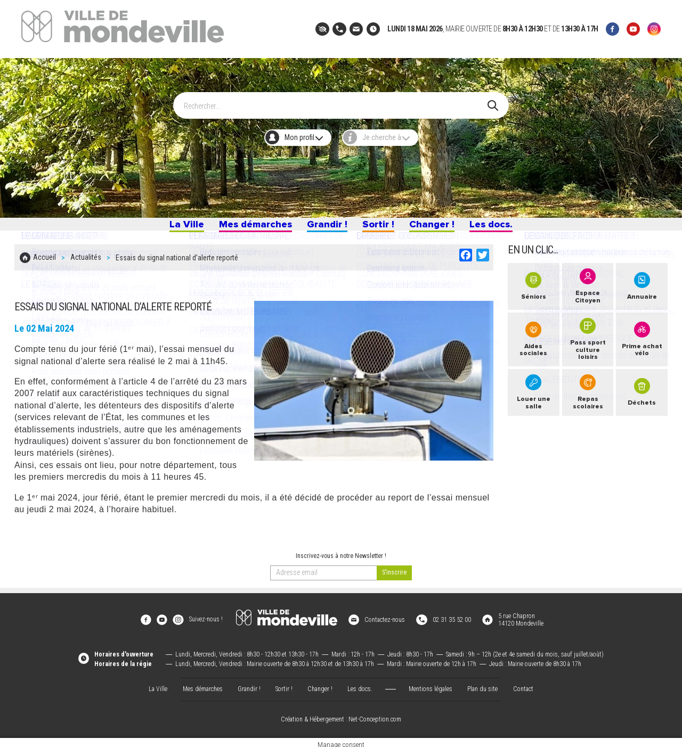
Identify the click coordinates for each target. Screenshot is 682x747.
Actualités (85, 264)
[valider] (394, 577)
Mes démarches (249, 227)
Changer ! (437, 227)
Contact (523, 684)
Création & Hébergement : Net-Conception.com (341, 715)
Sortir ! (380, 227)
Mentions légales (430, 684)
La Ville (175, 227)
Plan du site (482, 684)
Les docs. (501, 227)
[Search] (336, 100)
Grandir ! (325, 227)
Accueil (44, 264)
